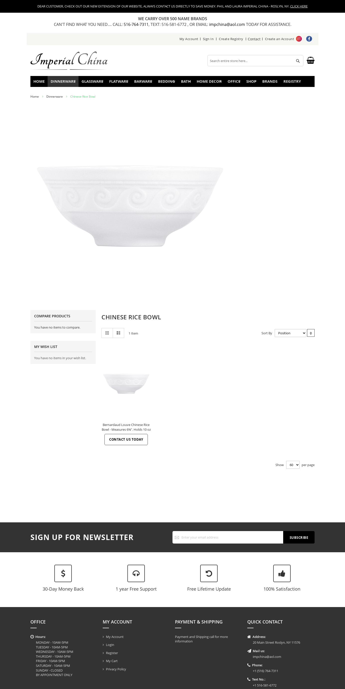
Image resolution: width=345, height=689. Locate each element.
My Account (188, 39)
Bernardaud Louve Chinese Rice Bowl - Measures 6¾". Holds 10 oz (126, 430)
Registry (299, 82)
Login (110, 644)
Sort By (266, 336)
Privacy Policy (116, 669)
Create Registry (231, 39)
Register (112, 653)
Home (41, 82)
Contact (254, 39)
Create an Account (279, 39)
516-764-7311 (136, 24)
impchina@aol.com (227, 24)
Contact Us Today (126, 442)
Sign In (208, 39)
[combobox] (255, 60)
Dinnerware (54, 99)
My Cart (112, 661)
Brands (273, 82)
